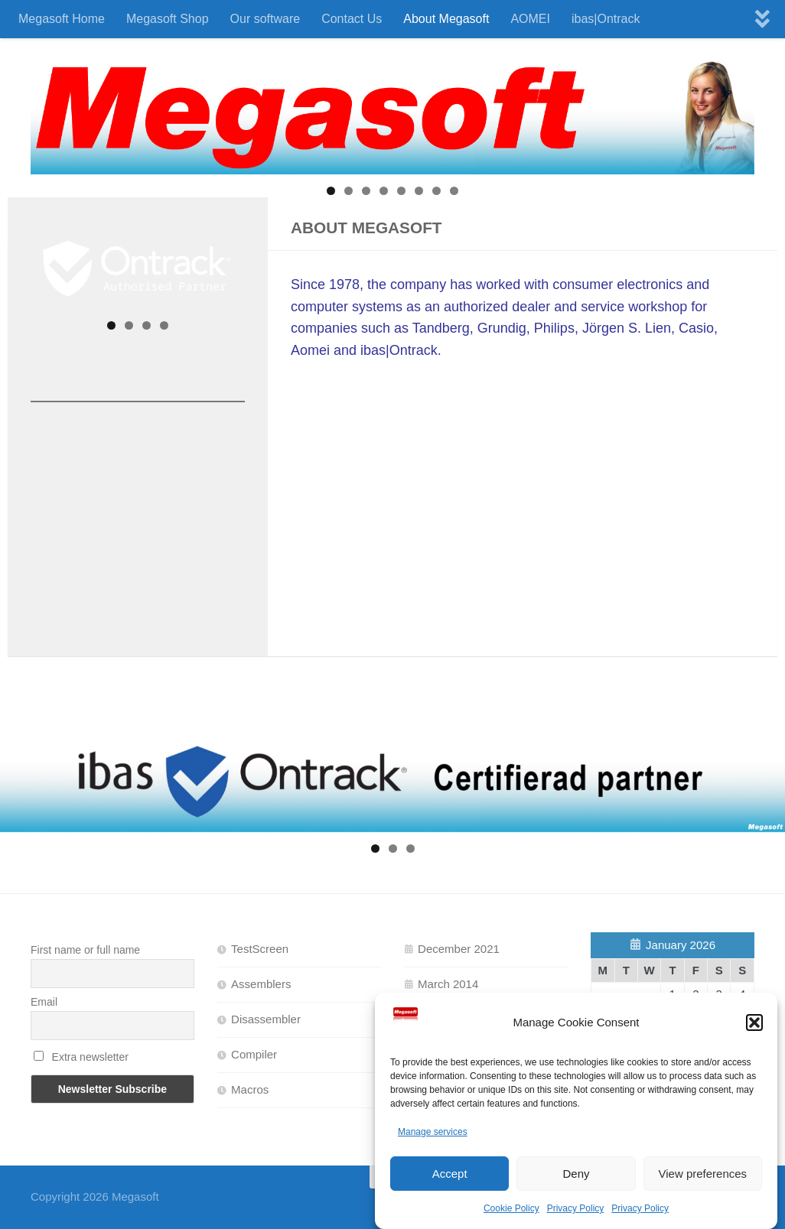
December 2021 (459, 948)
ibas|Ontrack (606, 18)
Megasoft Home (61, 18)
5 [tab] (401, 191)
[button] (754, 1022)
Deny (575, 1173)
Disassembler (266, 1019)
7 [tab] (436, 191)
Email (44, 1002)
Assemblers (261, 983)
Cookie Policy (511, 1208)
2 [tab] (348, 191)
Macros (250, 1089)
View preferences (703, 1173)
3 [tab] (366, 191)
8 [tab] (454, 191)
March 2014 (448, 983)
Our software (265, 18)
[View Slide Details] (138, 268)
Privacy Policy (575, 1208)
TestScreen (259, 948)
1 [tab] (331, 191)
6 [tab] (419, 191)
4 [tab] (383, 191)
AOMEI (530, 18)
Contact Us (351, 18)
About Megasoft (446, 18)
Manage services (432, 1132)
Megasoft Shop (167, 18)
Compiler (254, 1054)
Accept (449, 1173)
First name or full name (85, 950)
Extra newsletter (81, 1057)
